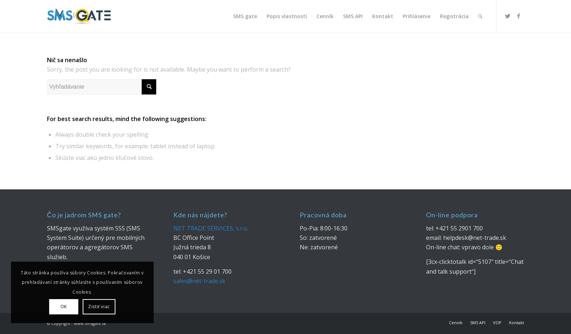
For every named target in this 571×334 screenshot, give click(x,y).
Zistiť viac (99, 306)
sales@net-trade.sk (199, 281)
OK (63, 306)
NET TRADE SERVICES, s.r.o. (210, 228)
